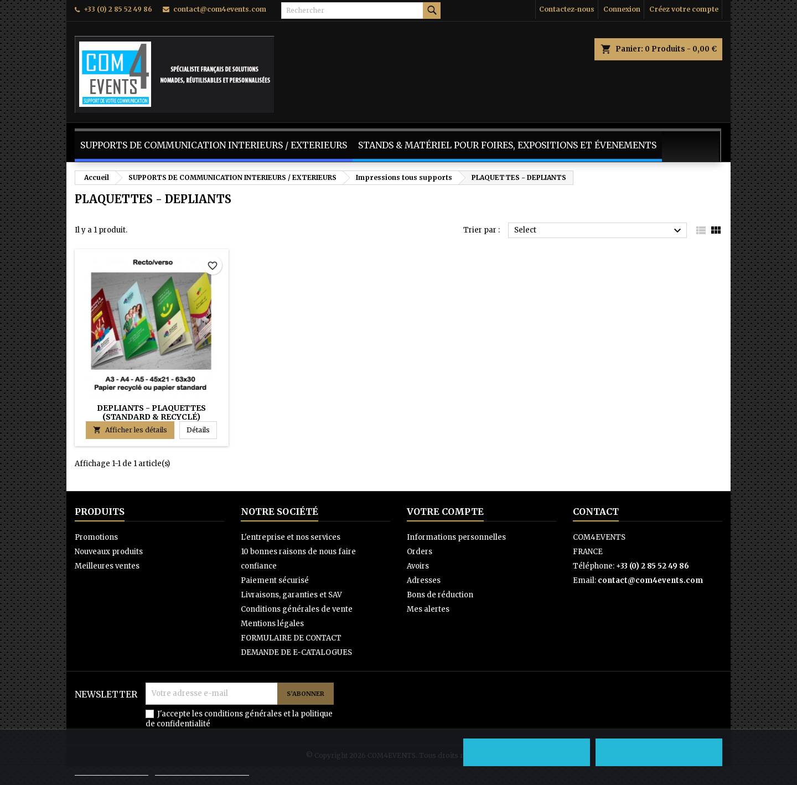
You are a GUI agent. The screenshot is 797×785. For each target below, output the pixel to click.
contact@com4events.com (219, 9)
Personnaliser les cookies (202, 770)
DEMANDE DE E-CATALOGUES (296, 652)
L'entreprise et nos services (290, 537)
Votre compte (445, 511)
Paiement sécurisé (275, 580)
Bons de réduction (440, 595)
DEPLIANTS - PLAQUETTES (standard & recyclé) (151, 412)
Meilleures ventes (107, 566)
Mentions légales (272, 623)
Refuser (527, 752)
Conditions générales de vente (297, 609)
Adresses (424, 580)
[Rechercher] (361, 10)
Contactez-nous (566, 9)
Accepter (659, 752)
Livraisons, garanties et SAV (291, 595)
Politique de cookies (111, 770)
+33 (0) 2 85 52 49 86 (118, 9)
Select (599, 230)
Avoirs (418, 566)
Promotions (96, 537)
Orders (419, 551)
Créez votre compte (683, 9)
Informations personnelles (456, 537)
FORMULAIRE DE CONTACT (291, 638)
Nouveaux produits (109, 551)
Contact (596, 511)
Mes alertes (428, 609)
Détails (202, 429)
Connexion (621, 9)
